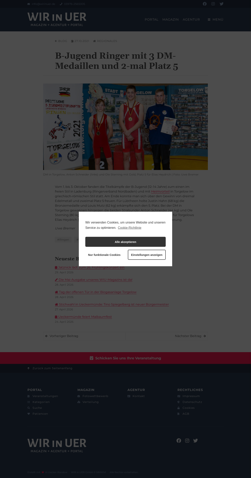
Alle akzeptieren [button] (125, 242)
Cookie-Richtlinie (129, 227)
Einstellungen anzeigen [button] (146, 254)
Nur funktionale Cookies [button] (104, 254)
